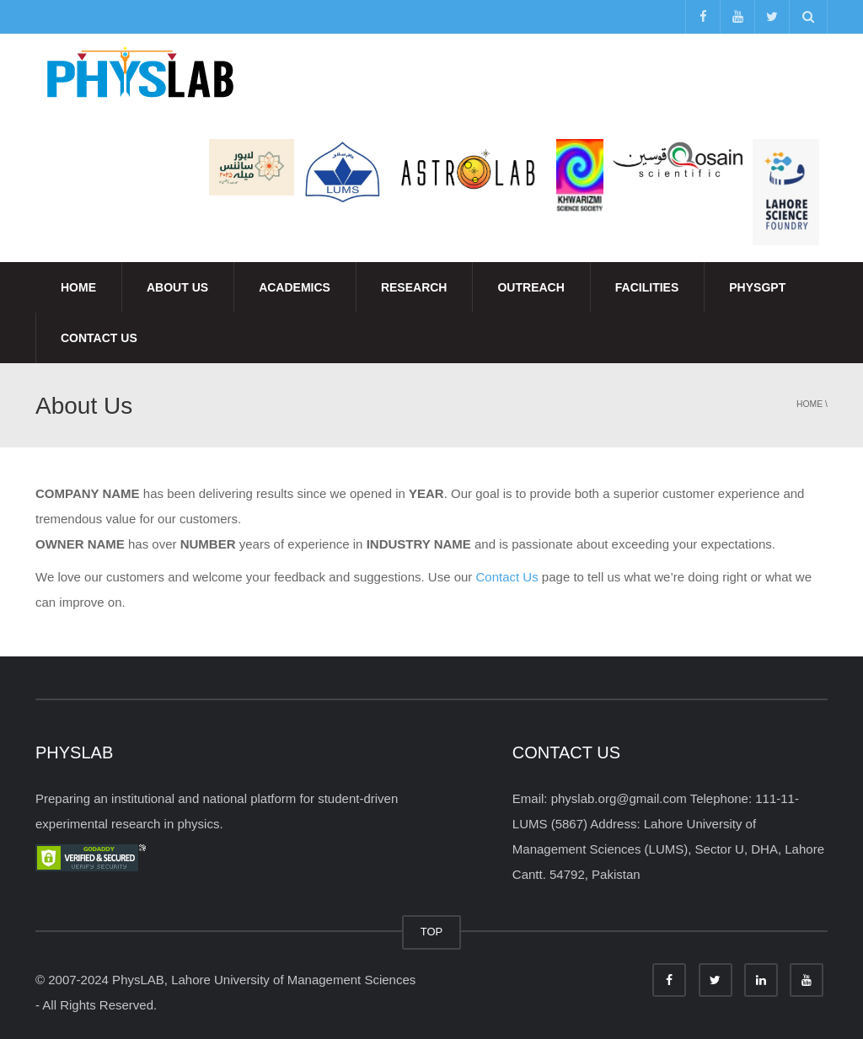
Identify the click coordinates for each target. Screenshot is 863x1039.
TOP (432, 931)
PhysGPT (757, 287)
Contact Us (99, 338)
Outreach (530, 287)
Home (78, 287)
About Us (177, 287)
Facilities (646, 287)
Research (414, 287)
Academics (294, 287)
